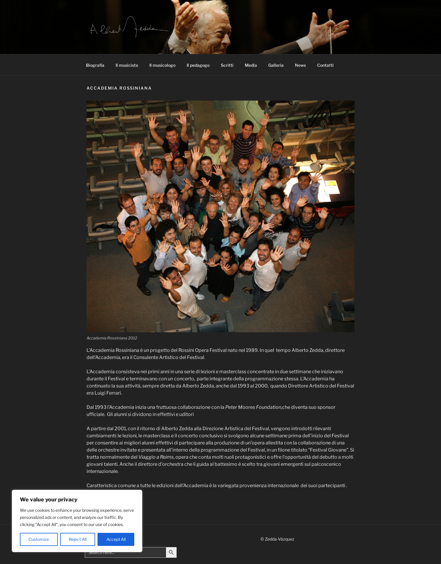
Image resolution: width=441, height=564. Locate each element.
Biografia (95, 65)
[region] (77, 521)
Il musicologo (162, 65)
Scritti (227, 65)
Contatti (325, 65)
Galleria (276, 65)
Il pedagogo (198, 65)
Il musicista (127, 65)
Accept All (116, 539)
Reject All (78, 539)
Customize (38, 539)
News (300, 65)
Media (251, 65)
